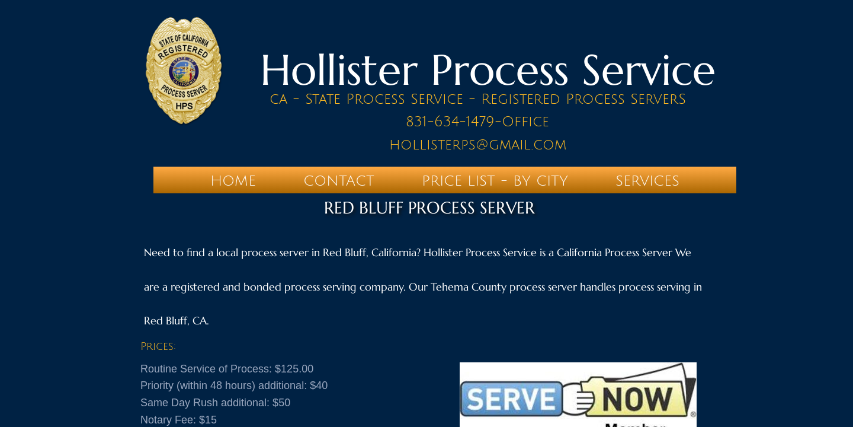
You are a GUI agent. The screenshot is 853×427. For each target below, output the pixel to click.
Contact (338, 181)
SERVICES (647, 181)
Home (233, 181)
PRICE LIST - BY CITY (495, 181)
